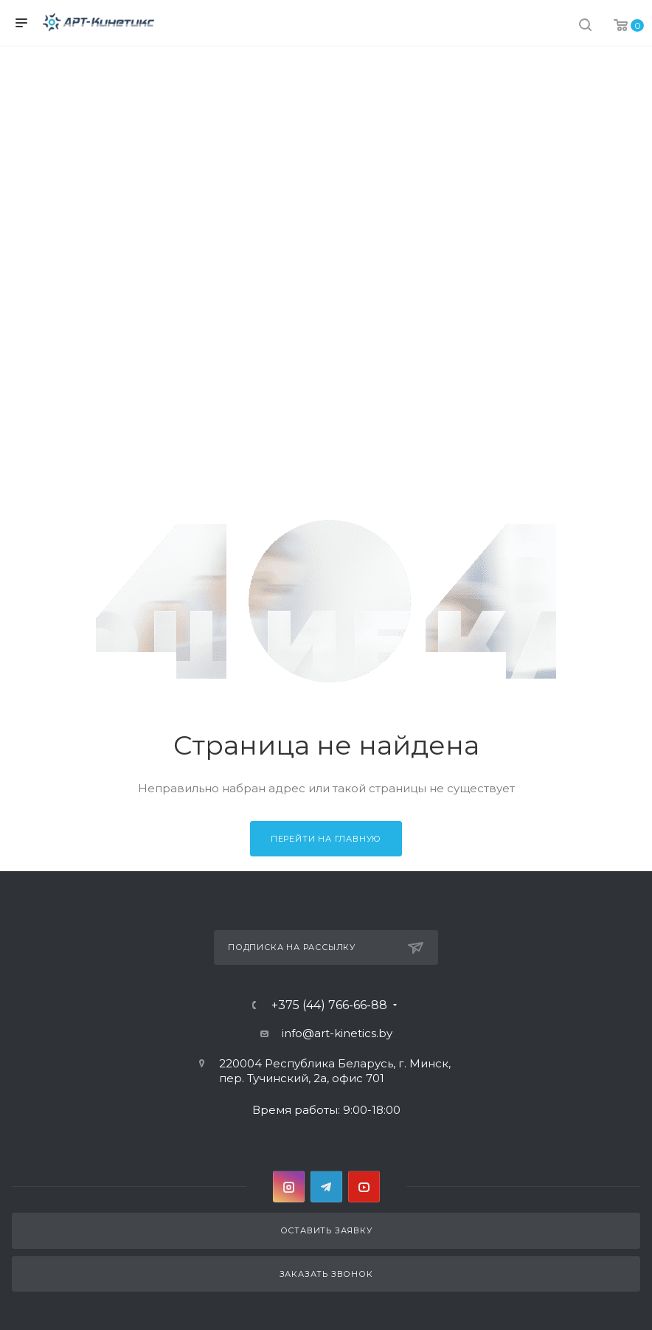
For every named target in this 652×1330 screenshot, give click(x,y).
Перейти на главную (326, 839)
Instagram (289, 1186)
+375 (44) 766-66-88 (329, 1005)
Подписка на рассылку (325, 948)
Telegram (326, 1186)
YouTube (364, 1186)
